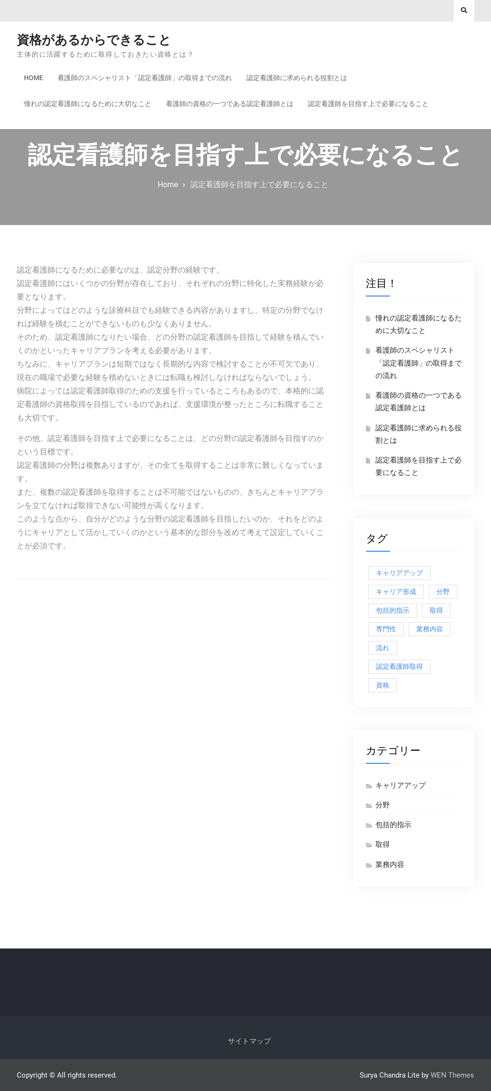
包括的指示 (393, 824)
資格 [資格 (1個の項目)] (382, 685)
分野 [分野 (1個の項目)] (443, 591)
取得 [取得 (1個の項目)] (436, 610)
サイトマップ (249, 1041)
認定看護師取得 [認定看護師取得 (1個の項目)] (399, 666)
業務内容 (389, 864)
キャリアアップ (400, 785)
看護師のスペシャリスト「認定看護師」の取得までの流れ (145, 78)
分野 (382, 805)
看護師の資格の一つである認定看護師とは (229, 103)
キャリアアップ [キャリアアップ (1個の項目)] (399, 573)
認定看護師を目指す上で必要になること (368, 103)
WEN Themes (452, 1075)
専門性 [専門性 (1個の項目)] (386, 629)
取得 (382, 844)
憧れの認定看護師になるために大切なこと (88, 103)
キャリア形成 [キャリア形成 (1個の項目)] (396, 591)
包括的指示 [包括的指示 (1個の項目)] (392, 610)
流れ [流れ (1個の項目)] (382, 648)
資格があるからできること (94, 39)
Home (33, 78)
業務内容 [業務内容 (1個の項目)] (429, 629)
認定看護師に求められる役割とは (296, 78)
